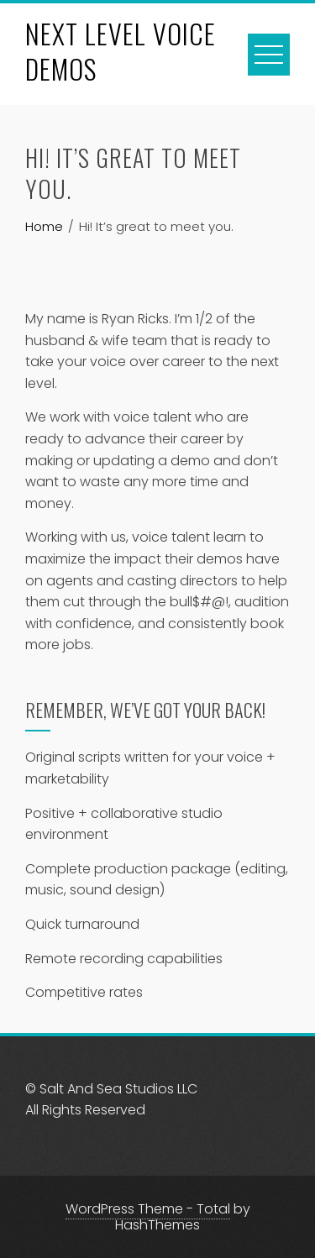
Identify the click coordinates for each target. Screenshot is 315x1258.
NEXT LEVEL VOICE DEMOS (120, 50)
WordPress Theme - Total (148, 1209)
